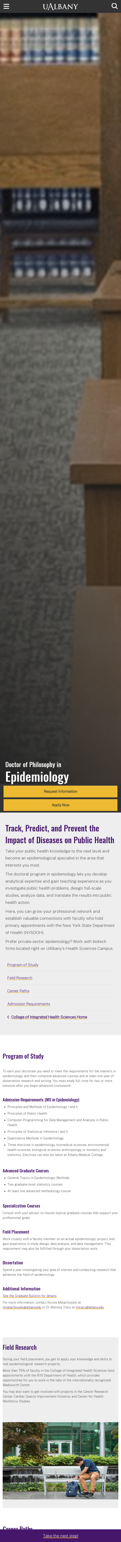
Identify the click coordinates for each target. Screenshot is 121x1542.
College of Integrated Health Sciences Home (49, 1017)
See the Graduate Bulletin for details (30, 1296)
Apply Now (60, 805)
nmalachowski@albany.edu (22, 1307)
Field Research (19, 978)
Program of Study (22, 965)
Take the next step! (60, 1535)
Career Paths (18, 991)
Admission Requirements (28, 1004)
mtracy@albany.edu (90, 1307)
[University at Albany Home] (60, 6)
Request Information (60, 791)
